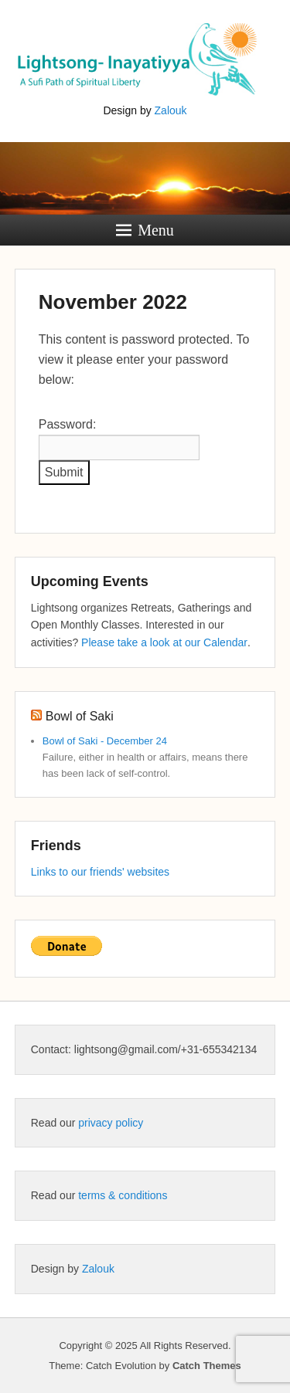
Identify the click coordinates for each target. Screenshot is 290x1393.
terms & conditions (122, 1195)
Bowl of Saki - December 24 (105, 741)
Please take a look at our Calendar (164, 642)
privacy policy (110, 1123)
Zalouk (171, 110)
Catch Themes (206, 1365)
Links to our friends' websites (100, 872)
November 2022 (113, 302)
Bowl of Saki (80, 716)
